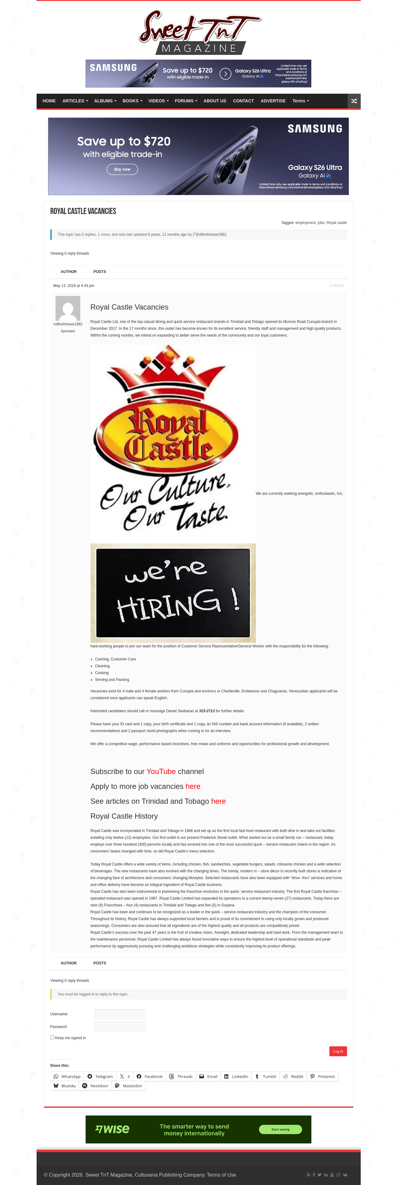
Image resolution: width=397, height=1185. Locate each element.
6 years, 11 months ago (167, 234)
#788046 (336, 286)
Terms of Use (221, 1175)
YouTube (161, 771)
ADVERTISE (273, 100)
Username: (59, 1014)
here (192, 786)
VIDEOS (157, 100)
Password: (59, 1027)
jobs (321, 223)
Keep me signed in (70, 1038)
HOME (49, 100)
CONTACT (243, 100)
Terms (298, 100)
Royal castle (337, 223)
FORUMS (184, 100)
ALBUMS (103, 100)
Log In (338, 1051)
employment (305, 223)
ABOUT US (214, 100)
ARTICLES (73, 100)
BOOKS (130, 100)
